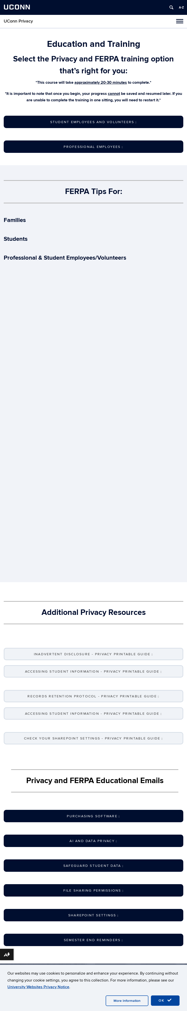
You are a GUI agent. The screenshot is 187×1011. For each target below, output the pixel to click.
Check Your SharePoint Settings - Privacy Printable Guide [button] (93, 738)
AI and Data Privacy (93, 841)
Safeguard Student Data (93, 866)
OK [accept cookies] (165, 1000)
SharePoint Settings (93, 915)
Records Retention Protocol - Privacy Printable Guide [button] (93, 696)
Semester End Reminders (93, 940)
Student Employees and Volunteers (93, 122)
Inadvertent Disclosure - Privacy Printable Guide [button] (93, 654)
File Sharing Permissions (93, 890)
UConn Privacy (18, 21)
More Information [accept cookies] (127, 1001)
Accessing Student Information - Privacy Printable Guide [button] (93, 671)
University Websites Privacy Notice (38, 986)
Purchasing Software (93, 816)
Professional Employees (93, 147)
